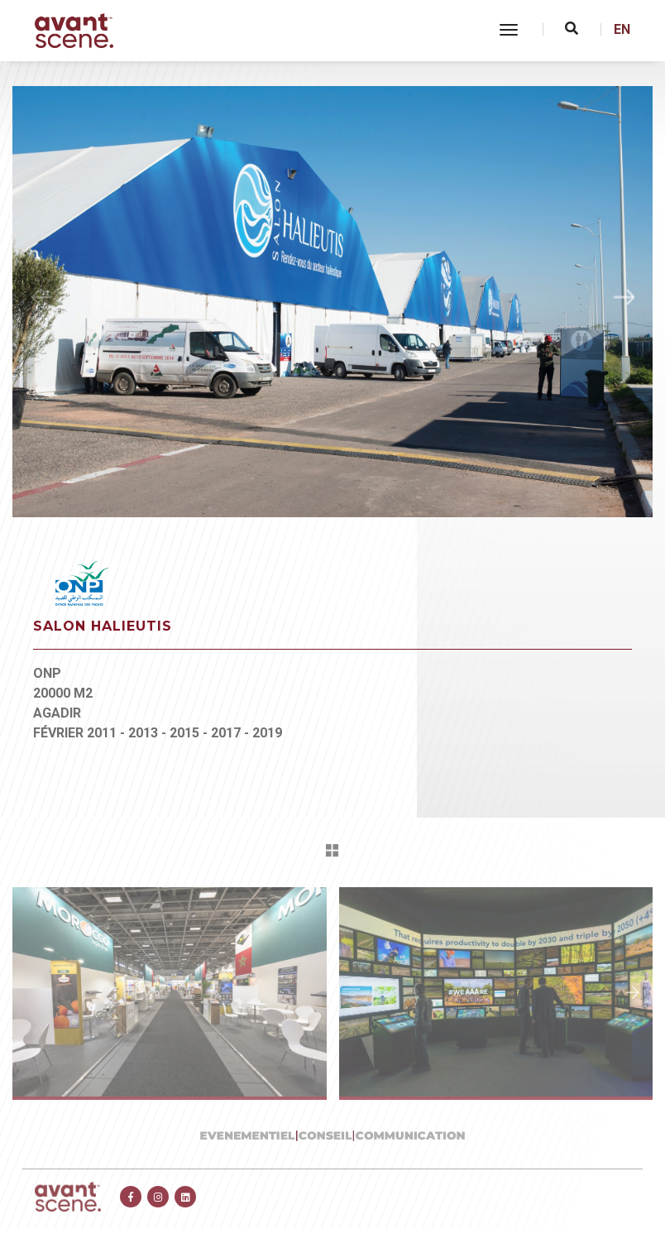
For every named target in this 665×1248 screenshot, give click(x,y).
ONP (47, 673)
